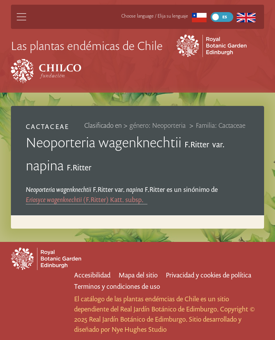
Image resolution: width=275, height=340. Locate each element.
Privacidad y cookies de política (208, 274)
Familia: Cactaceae (220, 125)
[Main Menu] (21, 16)
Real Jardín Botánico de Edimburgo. (169, 308)
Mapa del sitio (138, 274)
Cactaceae (47, 126)
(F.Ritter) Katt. (86, 199)
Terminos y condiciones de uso (117, 286)
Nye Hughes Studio (139, 329)
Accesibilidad (92, 274)
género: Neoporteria (158, 125)
